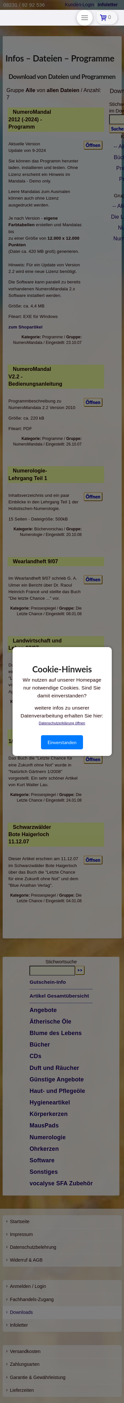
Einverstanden (62, 742)
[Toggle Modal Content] (85, 18)
